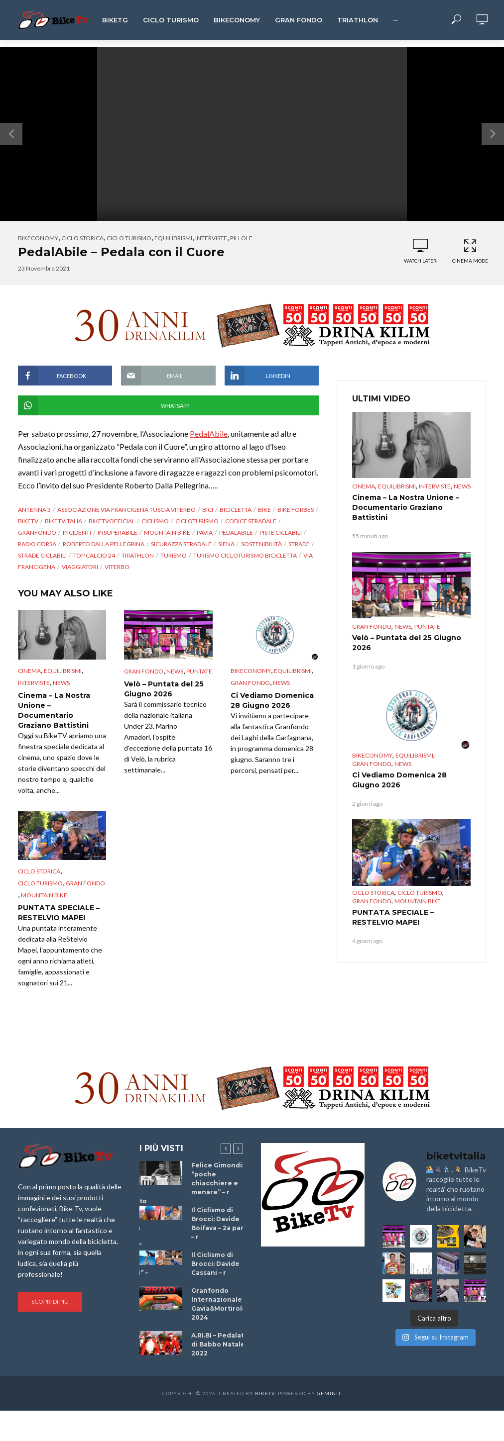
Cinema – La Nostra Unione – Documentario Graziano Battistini (54, 710)
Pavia (205, 532)
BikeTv (28, 521)
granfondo (37, 532)
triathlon (138, 555)
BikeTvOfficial (112, 521)
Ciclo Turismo (171, 20)
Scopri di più (50, 1301)
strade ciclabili (42, 555)
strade (299, 544)
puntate (199, 671)
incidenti (77, 532)
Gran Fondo (298, 20)
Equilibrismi (173, 238)
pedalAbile (236, 532)
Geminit (329, 1393)
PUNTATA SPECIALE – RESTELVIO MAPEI (59, 912)
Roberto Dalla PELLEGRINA (103, 544)
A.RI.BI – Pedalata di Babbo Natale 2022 (219, 1344)
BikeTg (115, 20)
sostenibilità (261, 544)
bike (264, 509)
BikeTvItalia (63, 521)
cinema (29, 670)
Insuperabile (117, 532)
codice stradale (250, 521)
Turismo (173, 555)
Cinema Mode (470, 251)
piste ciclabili (280, 532)
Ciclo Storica (82, 238)
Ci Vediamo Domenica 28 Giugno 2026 (272, 700)
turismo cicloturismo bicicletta (245, 555)
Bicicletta (236, 509)
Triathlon (357, 20)
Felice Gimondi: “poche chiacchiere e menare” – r (217, 1178)
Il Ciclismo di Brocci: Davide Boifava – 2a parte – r (221, 1223)
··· (395, 20)
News (61, 682)
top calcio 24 (94, 555)
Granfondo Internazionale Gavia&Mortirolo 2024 (219, 1304)
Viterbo (117, 567)
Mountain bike (167, 532)
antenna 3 (34, 509)
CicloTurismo (197, 521)
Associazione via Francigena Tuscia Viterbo (126, 509)
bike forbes (295, 509)
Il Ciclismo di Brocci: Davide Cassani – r (215, 1263)
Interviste (211, 238)
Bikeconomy (237, 20)
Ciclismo (155, 521)
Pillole (241, 238)
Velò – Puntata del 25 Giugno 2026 (164, 688)
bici (207, 509)
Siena (226, 544)
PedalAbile (209, 433)
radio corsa (37, 544)
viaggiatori (80, 567)
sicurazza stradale (181, 544)
